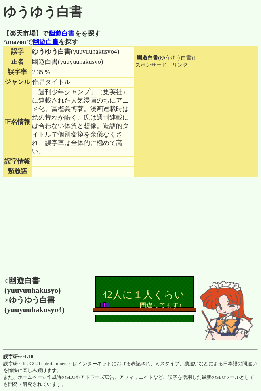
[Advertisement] (196, 119)
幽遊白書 (61, 33)
